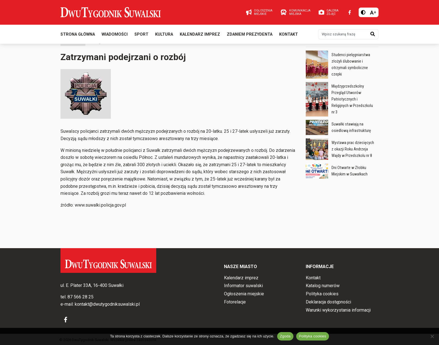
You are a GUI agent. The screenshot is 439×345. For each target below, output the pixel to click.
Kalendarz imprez (200, 36)
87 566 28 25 (80, 297)
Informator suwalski (243, 285)
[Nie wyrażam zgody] (432, 336)
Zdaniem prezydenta (249, 36)
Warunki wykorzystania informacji (338, 310)
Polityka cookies (322, 293)
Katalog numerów (323, 285)
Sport (141, 36)
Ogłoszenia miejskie (244, 293)
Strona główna (77, 36)
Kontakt (288, 36)
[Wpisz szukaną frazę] (342, 36)
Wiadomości (115, 36)
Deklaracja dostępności (328, 302)
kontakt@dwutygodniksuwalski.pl (107, 304)
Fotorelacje (235, 302)
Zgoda (285, 336)
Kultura (164, 36)
